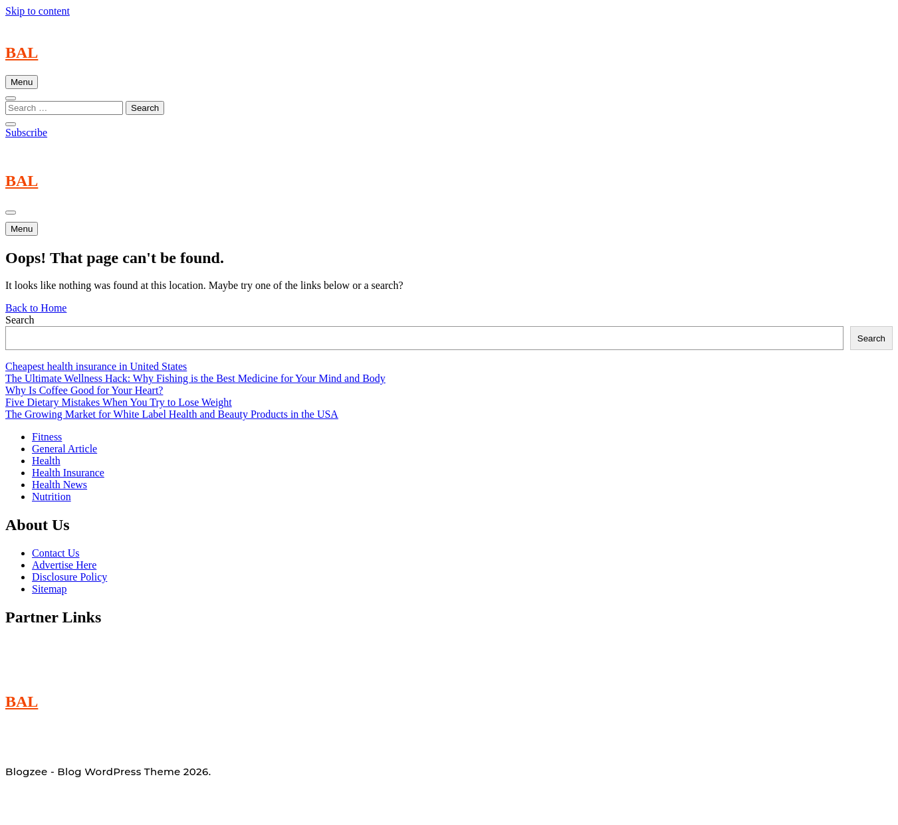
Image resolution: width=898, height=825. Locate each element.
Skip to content (37, 11)
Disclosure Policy (69, 577)
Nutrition (51, 496)
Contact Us (56, 553)
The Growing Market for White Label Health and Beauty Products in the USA (171, 414)
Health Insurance (68, 472)
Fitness (47, 436)
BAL (21, 52)
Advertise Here (64, 565)
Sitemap (49, 589)
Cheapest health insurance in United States (96, 366)
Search (20, 319)
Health (46, 460)
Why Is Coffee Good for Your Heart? (84, 390)
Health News (59, 484)
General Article (64, 448)
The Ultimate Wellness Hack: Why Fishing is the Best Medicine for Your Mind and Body (195, 378)
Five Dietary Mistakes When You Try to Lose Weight (118, 402)
